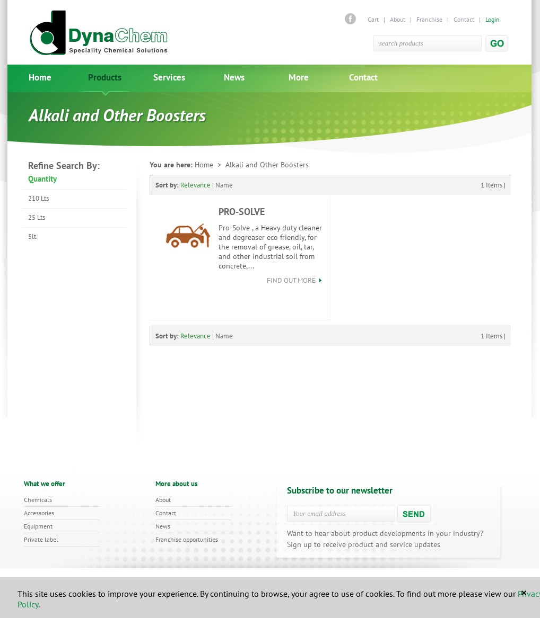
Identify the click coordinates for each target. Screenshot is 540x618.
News (234, 77)
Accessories (39, 513)
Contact (464, 19)
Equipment (38, 526)
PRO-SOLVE (242, 211)
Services (169, 77)
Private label (41, 539)
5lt (32, 236)
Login (492, 19)
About (397, 19)
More (299, 77)
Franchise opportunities (186, 539)
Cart (374, 19)
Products (104, 77)
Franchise (429, 19)
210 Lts (38, 198)
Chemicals (38, 500)
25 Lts (36, 217)
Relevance (195, 185)
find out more (294, 280)
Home (40, 77)
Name (224, 185)
